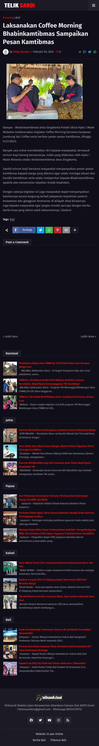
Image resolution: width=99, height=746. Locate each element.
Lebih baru (11, 336)
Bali (17, 17)
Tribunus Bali (58, 740)
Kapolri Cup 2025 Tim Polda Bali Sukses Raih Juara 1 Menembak (52, 663)
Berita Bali (39, 740)
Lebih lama (87, 336)
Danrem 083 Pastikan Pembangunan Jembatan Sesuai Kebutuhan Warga (57, 430)
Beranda (8, 17)
